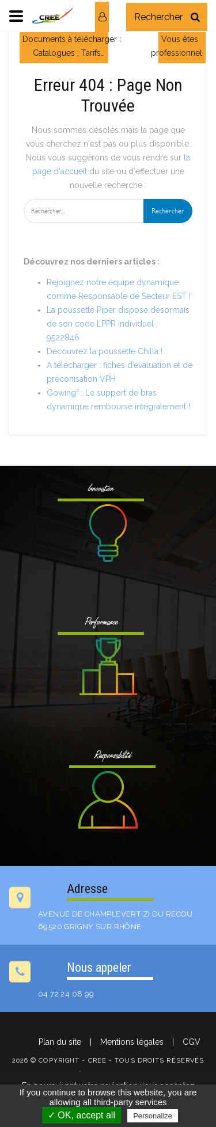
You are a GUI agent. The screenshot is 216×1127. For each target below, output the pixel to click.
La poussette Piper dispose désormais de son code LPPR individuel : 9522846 (118, 323)
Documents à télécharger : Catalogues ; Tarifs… (71, 45)
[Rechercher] (195, 16)
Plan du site (60, 1041)
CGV (191, 1041)
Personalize (152, 1115)
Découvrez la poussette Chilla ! (104, 351)
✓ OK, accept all (81, 1115)
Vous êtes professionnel (176, 45)
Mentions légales (132, 1041)
